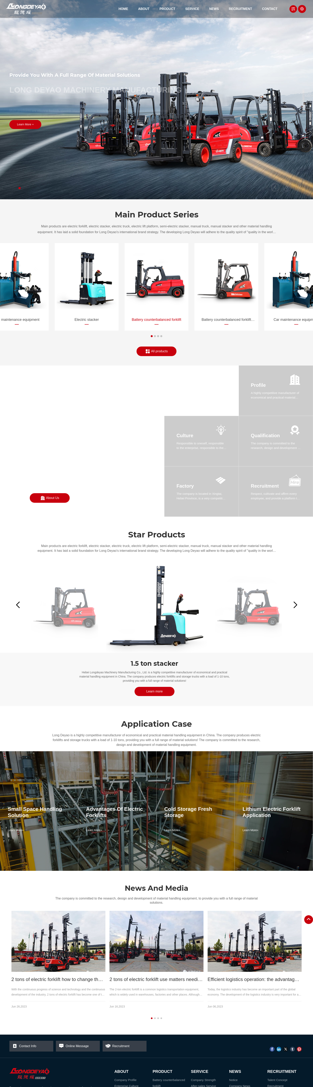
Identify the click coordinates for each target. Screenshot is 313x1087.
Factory (185, 486)
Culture (184, 435)
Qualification (265, 435)
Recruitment (265, 486)
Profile (258, 385)
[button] (20, 188)
